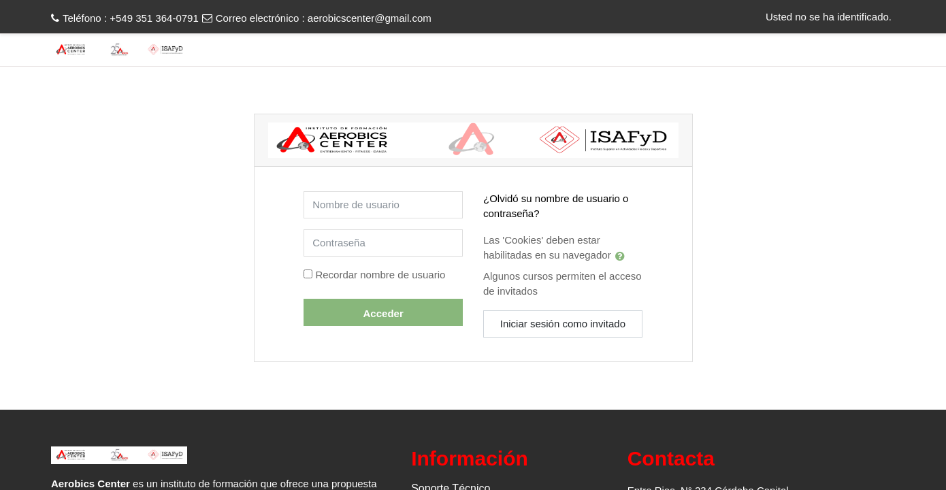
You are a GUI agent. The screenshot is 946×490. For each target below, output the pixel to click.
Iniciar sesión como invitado (562, 323)
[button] (623, 256)
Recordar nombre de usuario (380, 274)
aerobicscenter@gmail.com (369, 18)
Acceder (383, 313)
